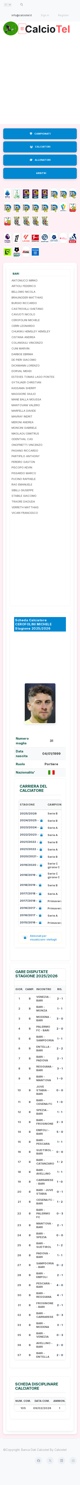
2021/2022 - (32, 854)
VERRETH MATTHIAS (25, 519)
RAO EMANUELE (22, 496)
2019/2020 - (32, 877)
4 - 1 (60, 1307)
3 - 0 (60, 1031)
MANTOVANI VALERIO (26, 417)
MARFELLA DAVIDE (24, 423)
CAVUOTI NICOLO (23, 326)
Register (63, 15)
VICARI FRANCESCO (25, 525)
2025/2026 (28, 825)
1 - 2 (60, 1174)
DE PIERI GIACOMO (24, 372)
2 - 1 (60, 1011)
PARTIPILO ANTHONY (26, 468)
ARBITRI (41, 185)
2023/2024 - (32, 840)
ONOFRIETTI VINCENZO (27, 457)
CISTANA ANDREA (23, 349)
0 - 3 (60, 1225)
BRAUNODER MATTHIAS (27, 309)
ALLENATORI (40, 172)
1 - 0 (60, 1090)
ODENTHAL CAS (22, 451)
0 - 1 (60, 1204)
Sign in (45, 15)
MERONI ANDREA (22, 434)
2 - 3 (60, 1134)
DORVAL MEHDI (22, 383)
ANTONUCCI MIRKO (25, 292)
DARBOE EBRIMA (22, 366)
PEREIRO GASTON (23, 474)
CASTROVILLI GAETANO (27, 321)
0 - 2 (60, 1277)
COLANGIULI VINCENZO (27, 355)
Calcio (40, 41)
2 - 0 (60, 1041)
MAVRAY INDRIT (22, 428)
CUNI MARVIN (20, 360)
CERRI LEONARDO (23, 338)
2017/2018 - (31, 906)
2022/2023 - (32, 847)
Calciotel (60, 1462)
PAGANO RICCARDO (25, 462)
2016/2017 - (31, 921)
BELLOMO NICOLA (23, 304)
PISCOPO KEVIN (22, 479)
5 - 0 (60, 1144)
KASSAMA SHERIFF (24, 400)
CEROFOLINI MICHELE (26, 332)
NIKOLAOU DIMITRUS (25, 446)
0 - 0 (59, 1102)
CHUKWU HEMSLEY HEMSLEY (31, 343)
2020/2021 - (32, 869)
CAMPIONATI (40, 145)
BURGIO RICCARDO (24, 315)
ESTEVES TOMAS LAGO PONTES (33, 389)
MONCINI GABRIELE (24, 440)
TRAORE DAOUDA (23, 514)
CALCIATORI (40, 159)
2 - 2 (60, 1060)
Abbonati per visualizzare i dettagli (39, 949)
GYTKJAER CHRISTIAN (26, 394)
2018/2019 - (31, 887)
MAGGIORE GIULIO (24, 406)
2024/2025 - (32, 833)
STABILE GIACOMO (24, 508)
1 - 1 (59, 1021)
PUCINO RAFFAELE (24, 491)
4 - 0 (60, 1297)
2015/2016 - (31, 935)
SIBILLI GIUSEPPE (22, 502)
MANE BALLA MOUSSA (26, 411)
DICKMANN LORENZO (26, 377)
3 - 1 (60, 1080)
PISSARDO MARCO (24, 485)
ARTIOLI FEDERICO (24, 298)
